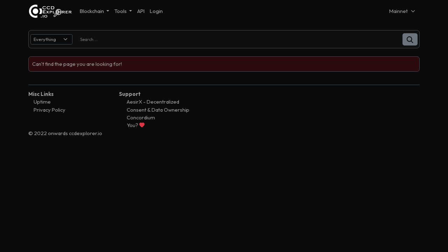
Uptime (42, 101)
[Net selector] (402, 11)
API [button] (141, 11)
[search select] (51, 39)
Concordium (141, 117)
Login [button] (156, 11)
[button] (410, 39)
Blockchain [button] (92, 11)
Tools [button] (121, 11)
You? (136, 125)
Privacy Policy (49, 109)
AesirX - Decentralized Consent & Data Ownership (158, 105)
